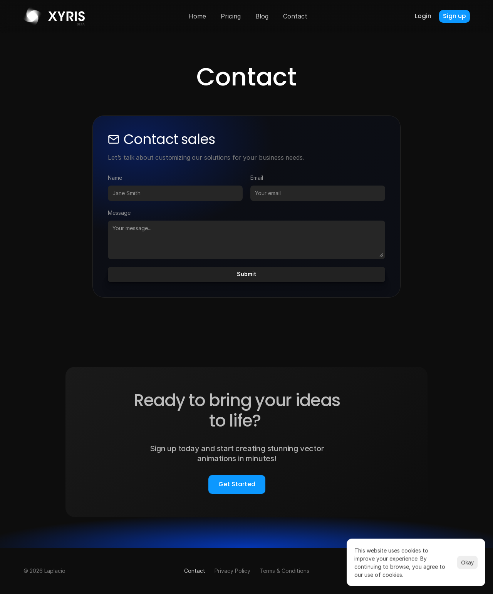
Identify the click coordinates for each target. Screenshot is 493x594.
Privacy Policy (232, 570)
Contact (194, 570)
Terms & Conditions (284, 570)
